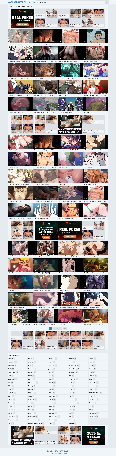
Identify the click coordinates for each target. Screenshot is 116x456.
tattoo (92, 365)
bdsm (11, 386)
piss (71, 386)
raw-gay (73, 399)
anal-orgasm (13, 372)
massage (53, 420)
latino (52, 393)
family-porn (33, 382)
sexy (71, 416)
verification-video (95, 393)
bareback (12, 379)
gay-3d (31, 406)
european (32, 369)
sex (71, 413)
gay (31, 403)
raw (71, 396)
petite (71, 382)
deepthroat (13, 420)
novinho (72, 358)
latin (51, 389)
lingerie (52, 403)
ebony (31, 358)
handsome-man (34, 420)
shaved (72, 420)
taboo (92, 362)
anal (11, 369)
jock (51, 372)
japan (52, 362)
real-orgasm (74, 403)
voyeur (92, 396)
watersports (93, 399)
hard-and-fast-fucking (36, 423)
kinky (51, 379)
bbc (10, 382)
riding (72, 410)
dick (11, 423)
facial (31, 375)
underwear (93, 386)
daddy (11, 413)
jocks (51, 375)
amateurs (12, 365)
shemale (72, 423)
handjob (32, 413)
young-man (94, 413)
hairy (31, 410)
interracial (53, 358)
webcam (92, 403)
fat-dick (31, 389)
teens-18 (93, 375)
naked (52, 423)
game (31, 396)
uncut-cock (94, 382)
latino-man (53, 396)
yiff (91, 410)
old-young (73, 372)
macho (52, 406)
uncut (92, 379)
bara (10, 375)
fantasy (31, 386)
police (72, 393)
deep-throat (13, 416)
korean (52, 386)
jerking (52, 369)
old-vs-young (74, 369)
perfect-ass (73, 379)
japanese (53, 365)
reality (72, 406)
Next (64, 328)
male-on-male (54, 416)
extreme (32, 372)
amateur (12, 362)
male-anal (53, 413)
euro (30, 365)
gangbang (32, 399)
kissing (52, 382)
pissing (72, 389)
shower (92, 358)
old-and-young (74, 365)
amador (11, 358)
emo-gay (32, 362)
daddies (11, 410)
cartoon (12, 393)
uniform (93, 389)
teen (92, 372)
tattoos (92, 369)
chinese (11, 399)
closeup (11, 406)
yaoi (91, 406)
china (11, 396)
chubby (11, 403)
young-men (93, 416)
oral (71, 375)
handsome (33, 416)
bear (11, 389)
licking (52, 399)
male (51, 410)
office (72, 362)
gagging (32, 393)
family (31, 379)
